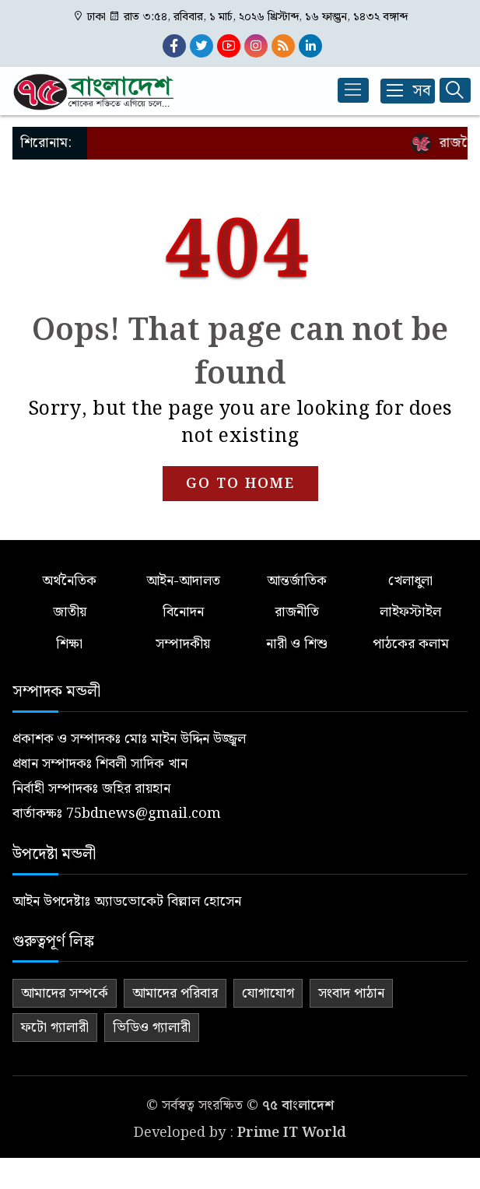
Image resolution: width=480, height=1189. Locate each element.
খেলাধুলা (410, 581)
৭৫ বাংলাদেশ (298, 1105)
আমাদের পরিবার (175, 993)
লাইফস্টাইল (410, 612)
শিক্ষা (69, 644)
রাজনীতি (297, 612)
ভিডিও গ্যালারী (152, 1027)
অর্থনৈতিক (69, 581)
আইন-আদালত (183, 581)
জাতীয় (69, 612)
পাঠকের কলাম (411, 644)
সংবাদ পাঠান (351, 993)
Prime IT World (291, 1132)
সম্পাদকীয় (183, 644)
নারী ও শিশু (297, 644)
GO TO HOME (240, 483)
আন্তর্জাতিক (297, 581)
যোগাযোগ (268, 993)
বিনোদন (183, 612)
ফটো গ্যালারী (55, 1027)
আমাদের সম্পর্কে (64, 993)
